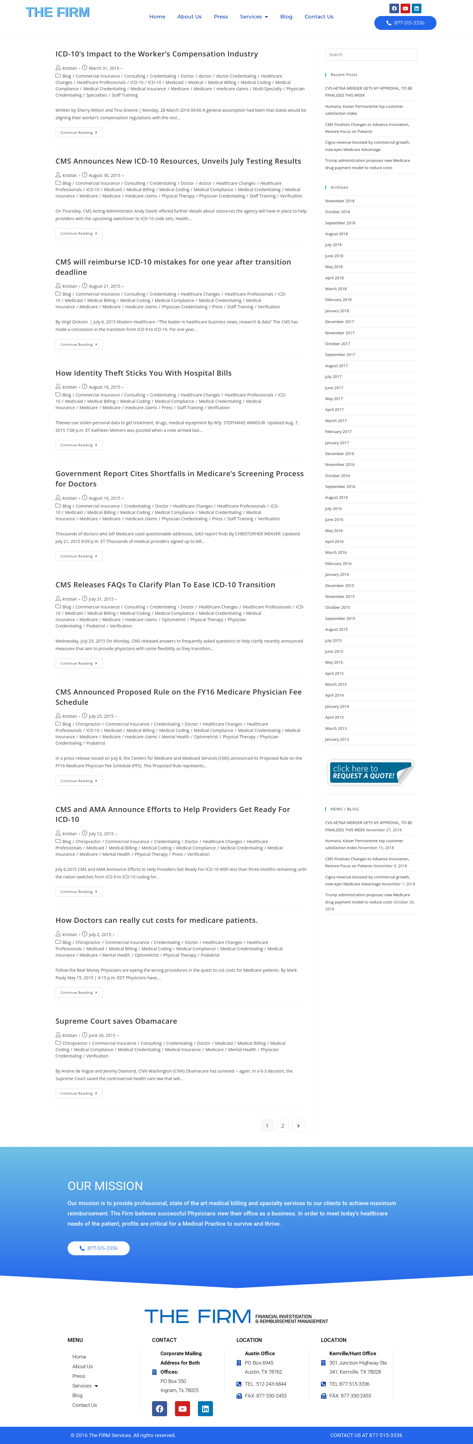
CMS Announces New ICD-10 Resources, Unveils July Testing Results (178, 161)
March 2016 (336, 552)
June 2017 (334, 387)
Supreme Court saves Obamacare (116, 1021)
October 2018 (337, 211)
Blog (286, 17)
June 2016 (334, 519)
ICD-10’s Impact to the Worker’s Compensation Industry (157, 54)
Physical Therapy (178, 196)
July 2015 (333, 640)
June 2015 (334, 651)
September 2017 (340, 354)
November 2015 (339, 596)
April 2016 (334, 541)
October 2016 (337, 475)
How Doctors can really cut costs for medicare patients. (157, 920)
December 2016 (339, 453)
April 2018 (334, 278)
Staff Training (125, 95)
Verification (291, 196)
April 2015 (334, 673)
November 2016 (339, 464)
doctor (204, 76)
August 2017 (336, 365)
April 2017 (334, 409)
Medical (195, 82)
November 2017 (339, 332)
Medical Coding (256, 82)
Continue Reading (82, 131)
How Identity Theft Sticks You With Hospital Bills (144, 373)
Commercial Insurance (98, 76)
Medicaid (174, 82)
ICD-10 (136, 82)
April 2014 (334, 695)
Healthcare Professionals (101, 82)
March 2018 (336, 288)
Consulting (134, 76)
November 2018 (339, 201)
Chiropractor (88, 724)
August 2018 (336, 233)
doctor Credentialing (236, 76)
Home (157, 17)
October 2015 (337, 607)
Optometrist (174, 619)
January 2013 (337, 739)
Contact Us (319, 17)
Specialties (96, 95)
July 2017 (333, 376)
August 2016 (336, 497)
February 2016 (338, 563)
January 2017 (337, 442)
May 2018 (334, 266)
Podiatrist (95, 626)
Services (254, 16)
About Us (189, 17)
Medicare (180, 88)
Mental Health (175, 737)
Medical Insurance (148, 88)
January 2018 (337, 310)
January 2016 (337, 574)
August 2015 (336, 629)
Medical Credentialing (104, 88)
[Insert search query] (371, 55)
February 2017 (338, 431)
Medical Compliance (213, 189)
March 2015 (336, 684)
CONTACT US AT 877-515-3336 (366, 1435)
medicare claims (233, 88)
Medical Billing (222, 82)
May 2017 (334, 398)
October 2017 (337, 343)
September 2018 (340, 223)
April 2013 (334, 717)
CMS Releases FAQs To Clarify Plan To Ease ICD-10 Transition (165, 584)
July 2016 (333, 508)
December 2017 (339, 321)
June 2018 (334, 255)
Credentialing (163, 76)
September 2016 (340, 486)
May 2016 (334, 530)
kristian (69, 68)
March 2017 (336, 420)
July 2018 (333, 244)
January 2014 (337, 706)
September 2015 (340, 618)
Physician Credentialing (222, 196)
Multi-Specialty (267, 88)
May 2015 (334, 662)
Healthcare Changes (236, 183)
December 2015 (339, 585)
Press (221, 17)
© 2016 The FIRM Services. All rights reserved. (123, 1435)
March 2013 (336, 728)
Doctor (187, 76)
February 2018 (338, 299)
